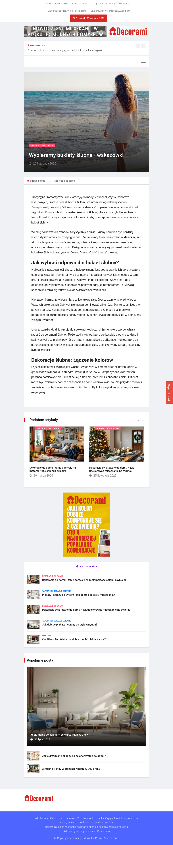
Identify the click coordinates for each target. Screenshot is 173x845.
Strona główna (37, 180)
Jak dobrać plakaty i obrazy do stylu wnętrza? (69, 624)
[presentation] (138, 46)
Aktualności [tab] (86, 566)
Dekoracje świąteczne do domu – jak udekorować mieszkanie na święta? (111, 469)
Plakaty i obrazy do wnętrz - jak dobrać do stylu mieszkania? (78, 595)
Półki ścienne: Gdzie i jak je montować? (56, 818)
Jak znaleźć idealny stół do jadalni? (67, 10)
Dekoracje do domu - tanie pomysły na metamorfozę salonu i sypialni (65, 50)
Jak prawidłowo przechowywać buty (110, 10)
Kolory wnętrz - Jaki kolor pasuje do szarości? (86, 822)
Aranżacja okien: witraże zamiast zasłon (66, 3)
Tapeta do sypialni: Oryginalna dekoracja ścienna (111, 818)
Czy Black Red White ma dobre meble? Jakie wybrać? (74, 639)
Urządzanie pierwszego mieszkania (111, 3)
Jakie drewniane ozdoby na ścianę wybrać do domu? (74, 756)
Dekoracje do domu (42, 145)
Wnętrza (47, 636)
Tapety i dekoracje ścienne (56, 591)
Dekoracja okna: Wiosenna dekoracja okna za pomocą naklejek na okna (86, 827)
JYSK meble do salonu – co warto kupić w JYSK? (60, 734)
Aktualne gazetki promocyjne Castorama (86, 831)
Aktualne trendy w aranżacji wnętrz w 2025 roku (71, 769)
